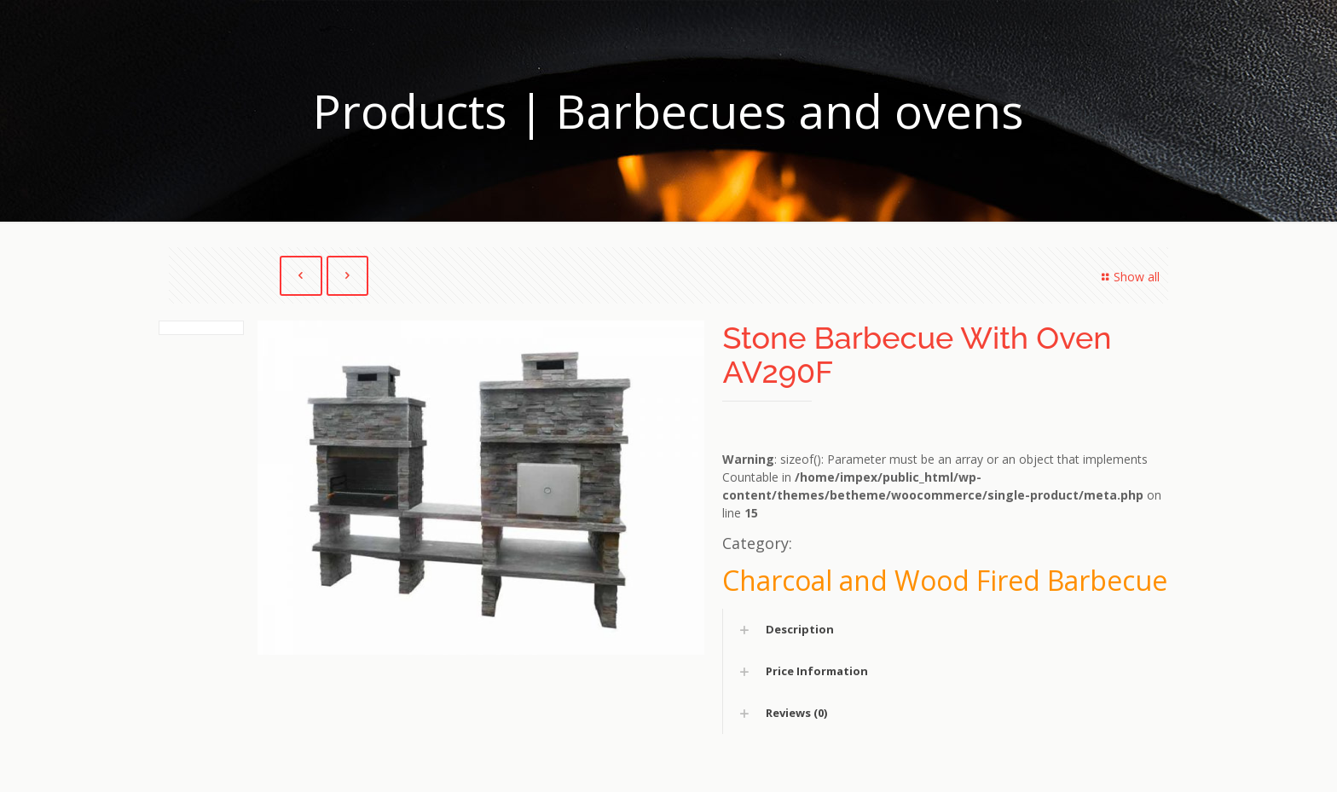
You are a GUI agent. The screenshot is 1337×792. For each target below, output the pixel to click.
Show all (1128, 277)
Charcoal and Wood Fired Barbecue (944, 580)
